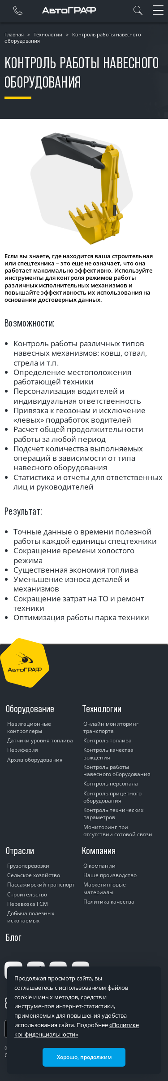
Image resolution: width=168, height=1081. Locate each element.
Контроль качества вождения (108, 753)
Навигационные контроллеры (29, 727)
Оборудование (30, 709)
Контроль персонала (110, 783)
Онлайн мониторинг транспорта (110, 727)
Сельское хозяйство (33, 875)
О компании (99, 865)
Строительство (27, 894)
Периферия (22, 750)
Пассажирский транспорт (41, 884)
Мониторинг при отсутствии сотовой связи (117, 830)
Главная (14, 34)
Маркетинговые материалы (104, 888)
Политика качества (108, 901)
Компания (99, 850)
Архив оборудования (35, 759)
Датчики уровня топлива (40, 740)
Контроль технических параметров (113, 813)
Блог (14, 937)
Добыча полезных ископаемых (30, 916)
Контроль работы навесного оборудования (117, 770)
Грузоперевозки (28, 865)
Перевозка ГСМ (27, 904)
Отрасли (20, 850)
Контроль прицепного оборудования (112, 797)
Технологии (48, 34)
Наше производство (110, 875)
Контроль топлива (107, 740)
